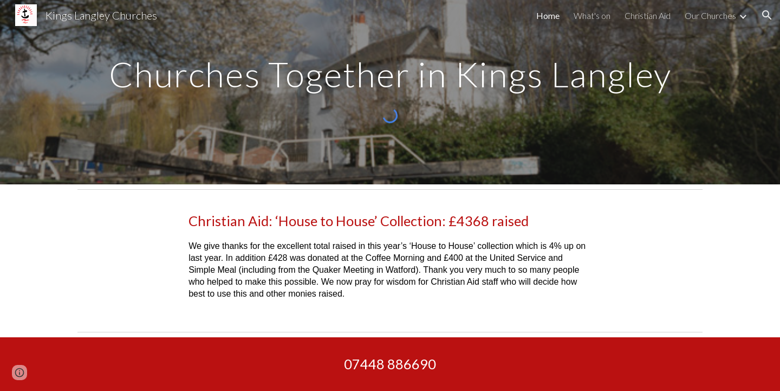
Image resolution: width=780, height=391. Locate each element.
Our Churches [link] (710, 15)
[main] (390, 69)
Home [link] (548, 15)
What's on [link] (592, 15)
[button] (767, 15)
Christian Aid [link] (648, 15)
